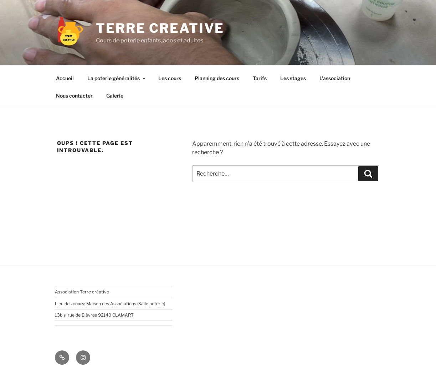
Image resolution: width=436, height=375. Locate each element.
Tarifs (260, 78)
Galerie (114, 96)
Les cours (169, 78)
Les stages (293, 78)
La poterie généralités (117, 78)
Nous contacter (74, 96)
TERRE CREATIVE (160, 28)
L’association (334, 78)
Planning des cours (217, 78)
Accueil (65, 78)
